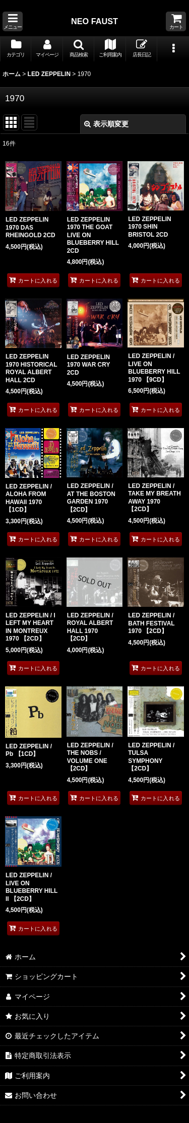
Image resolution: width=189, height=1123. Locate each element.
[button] (13, 21)
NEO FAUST (94, 21)
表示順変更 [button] (106, 124)
